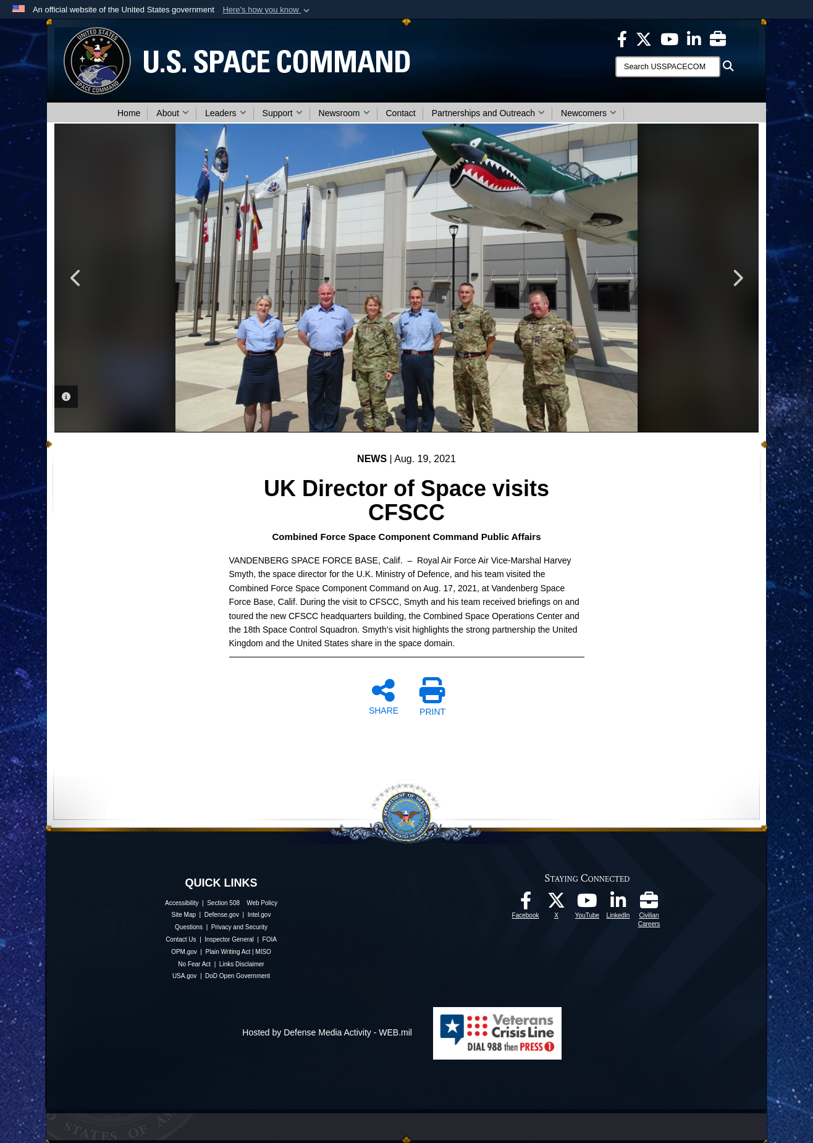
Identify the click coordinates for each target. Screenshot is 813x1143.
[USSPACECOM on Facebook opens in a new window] (622, 38)
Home (128, 113)
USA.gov (184, 975)
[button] (267, 10)
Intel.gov (259, 914)
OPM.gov (184, 951)
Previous (76, 278)
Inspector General (229, 939)
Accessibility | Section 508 (202, 903)
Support (283, 113)
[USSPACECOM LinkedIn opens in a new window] (694, 38)
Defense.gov (221, 914)
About (172, 113)
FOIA (270, 939)
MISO (263, 951)
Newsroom (344, 113)
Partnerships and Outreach (488, 113)
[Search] (667, 66)
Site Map (184, 914)
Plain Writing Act (228, 951)
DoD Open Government (237, 975)
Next (737, 278)
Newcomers (589, 113)
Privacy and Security (239, 927)
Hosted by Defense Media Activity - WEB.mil (327, 1032)
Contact (401, 113)
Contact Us (181, 939)
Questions (189, 927)
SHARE (383, 696)
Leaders (225, 113)
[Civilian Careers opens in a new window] (718, 38)
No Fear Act (194, 964)
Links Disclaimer (241, 964)
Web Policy (261, 903)
